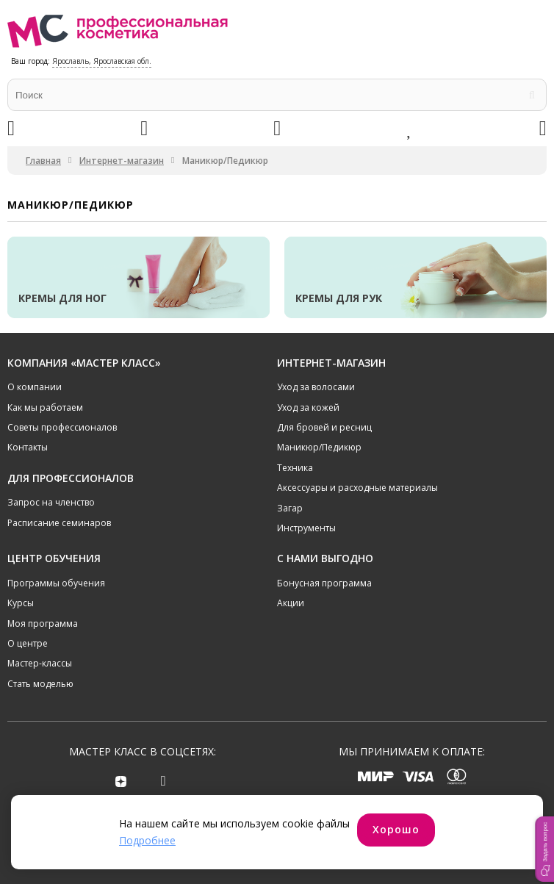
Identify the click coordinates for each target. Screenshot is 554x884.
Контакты (27, 447)
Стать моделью (40, 684)
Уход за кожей (308, 407)
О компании (34, 387)
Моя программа (42, 623)
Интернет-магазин (121, 160)
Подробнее (147, 840)
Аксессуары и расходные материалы (357, 487)
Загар (290, 508)
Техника (295, 467)
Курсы (20, 603)
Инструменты (306, 528)
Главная (43, 160)
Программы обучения (56, 583)
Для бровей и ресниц (324, 427)
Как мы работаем (45, 407)
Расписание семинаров (59, 523)
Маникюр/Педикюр (319, 447)
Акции (290, 603)
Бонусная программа (324, 583)
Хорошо (396, 829)
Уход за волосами (316, 387)
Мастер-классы (39, 663)
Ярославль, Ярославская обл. (101, 61)
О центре (27, 643)
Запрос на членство (51, 502)
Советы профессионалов (62, 427)
